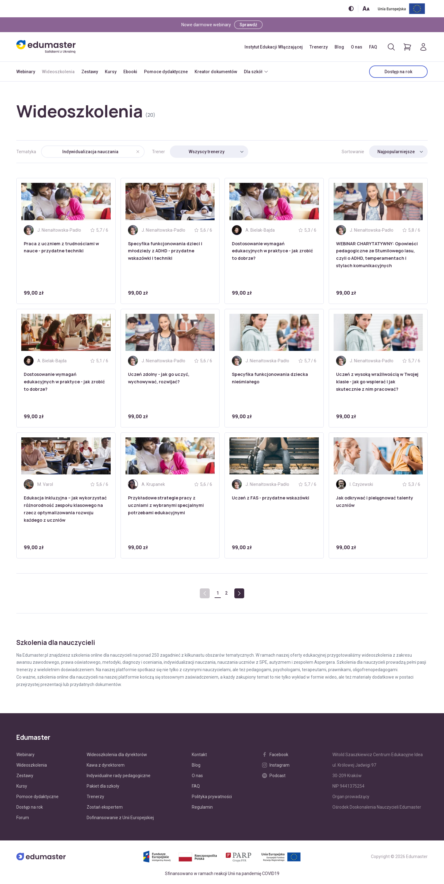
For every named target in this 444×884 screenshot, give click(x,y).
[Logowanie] (423, 47)
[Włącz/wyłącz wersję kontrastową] (351, 8)
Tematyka (26, 151)
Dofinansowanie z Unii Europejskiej (120, 817)
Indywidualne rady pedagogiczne (118, 775)
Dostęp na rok (398, 71)
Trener (158, 151)
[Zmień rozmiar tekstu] (366, 8)
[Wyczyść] (138, 151)
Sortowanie (353, 151)
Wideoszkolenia (58, 71)
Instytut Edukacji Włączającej (274, 46)
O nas (356, 46)
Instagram (276, 765)
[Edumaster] (46, 46)
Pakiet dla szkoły (103, 786)
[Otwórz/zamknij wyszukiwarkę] (391, 47)
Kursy (111, 71)
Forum (22, 817)
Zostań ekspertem (105, 807)
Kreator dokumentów (216, 71)
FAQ (373, 46)
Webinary (25, 71)
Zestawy (89, 71)
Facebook (275, 754)
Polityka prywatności (212, 796)
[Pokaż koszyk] (407, 47)
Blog (339, 46)
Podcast (274, 775)
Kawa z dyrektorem (106, 765)
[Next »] (239, 593)
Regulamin (202, 807)
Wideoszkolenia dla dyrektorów (117, 754)
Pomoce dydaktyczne (166, 71)
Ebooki (130, 71)
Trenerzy (319, 46)
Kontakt (199, 754)
